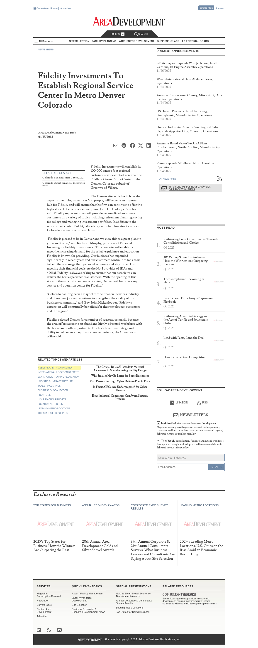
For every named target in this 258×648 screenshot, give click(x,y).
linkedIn (179, 402)
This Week (190, 444)
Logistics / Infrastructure (55, 381)
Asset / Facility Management (56, 367)
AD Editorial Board (195, 41)
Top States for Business (53, 413)
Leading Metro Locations (54, 408)
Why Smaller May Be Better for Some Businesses (120, 376)
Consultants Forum (47, 8)
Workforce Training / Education (58, 377)
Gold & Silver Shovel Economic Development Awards (133, 595)
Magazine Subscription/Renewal (49, 595)
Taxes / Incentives (49, 386)
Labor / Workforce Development (82, 599)
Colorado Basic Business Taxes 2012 (63, 177)
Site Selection (79, 604)
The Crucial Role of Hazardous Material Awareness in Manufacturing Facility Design (120, 368)
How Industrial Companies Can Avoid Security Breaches (120, 397)
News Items (46, 49)
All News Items (167, 178)
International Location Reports (58, 372)
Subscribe (206, 8)
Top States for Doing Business (132, 612)
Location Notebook (50, 404)
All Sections (46, 41)
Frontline (44, 395)
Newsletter (43, 600)
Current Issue (44, 604)
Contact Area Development (44, 610)
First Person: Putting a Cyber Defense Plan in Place (120, 381)
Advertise (65, 8)
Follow (117, 34)
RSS (202, 402)
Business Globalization (53, 390)
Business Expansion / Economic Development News (88, 610)
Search (141, 34)
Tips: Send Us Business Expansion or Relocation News (190, 188)
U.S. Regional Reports (52, 399)
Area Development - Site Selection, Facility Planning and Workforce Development (129, 21)
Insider (190, 428)
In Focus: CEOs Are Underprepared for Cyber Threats (120, 388)
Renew (220, 8)
